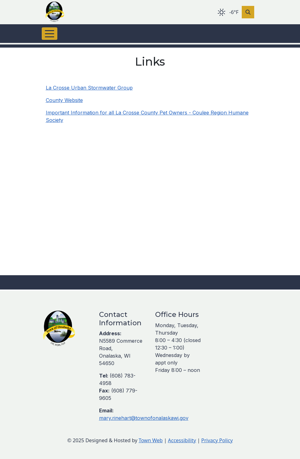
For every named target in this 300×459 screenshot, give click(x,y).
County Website (64, 100)
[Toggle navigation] (49, 33)
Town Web (151, 440)
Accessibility (182, 440)
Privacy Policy (217, 440)
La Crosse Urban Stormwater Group (89, 88)
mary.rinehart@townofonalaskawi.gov (143, 418)
